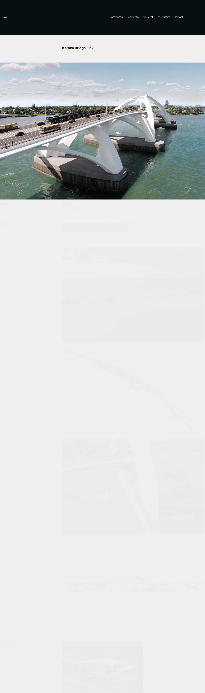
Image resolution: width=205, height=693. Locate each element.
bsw (5, 17)
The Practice (163, 17)
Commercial (116, 17)
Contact (178, 17)
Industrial (148, 17)
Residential (133, 17)
